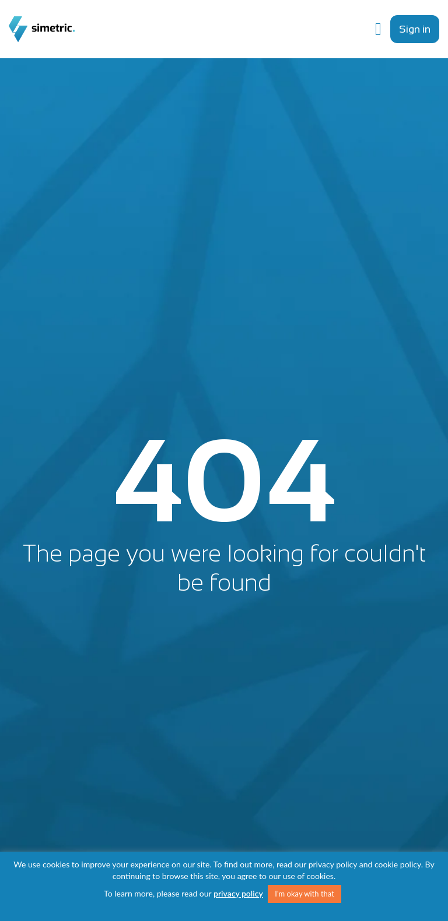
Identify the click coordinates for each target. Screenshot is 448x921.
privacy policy (238, 893)
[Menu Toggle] (378, 29)
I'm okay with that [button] (304, 893)
